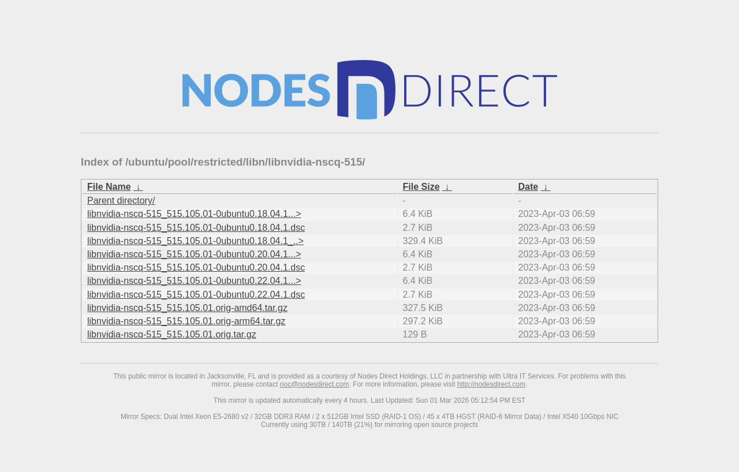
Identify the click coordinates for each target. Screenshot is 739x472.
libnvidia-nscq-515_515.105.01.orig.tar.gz (171, 334)
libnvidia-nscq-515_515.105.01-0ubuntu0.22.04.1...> (194, 281)
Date (528, 187)
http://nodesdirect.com (491, 384)
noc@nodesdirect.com (314, 384)
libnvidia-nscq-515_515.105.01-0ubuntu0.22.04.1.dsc (196, 294)
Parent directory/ (121, 200)
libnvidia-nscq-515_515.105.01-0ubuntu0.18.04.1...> (194, 214)
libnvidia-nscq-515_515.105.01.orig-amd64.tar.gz (187, 308)
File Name (109, 187)
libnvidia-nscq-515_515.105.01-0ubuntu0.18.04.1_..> (195, 241)
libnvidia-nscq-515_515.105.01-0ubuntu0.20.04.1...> (194, 254)
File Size (421, 187)
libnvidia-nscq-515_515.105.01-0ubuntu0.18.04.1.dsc (196, 228)
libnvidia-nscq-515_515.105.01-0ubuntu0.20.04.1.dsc (196, 267)
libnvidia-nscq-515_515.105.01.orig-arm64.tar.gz (186, 321)
